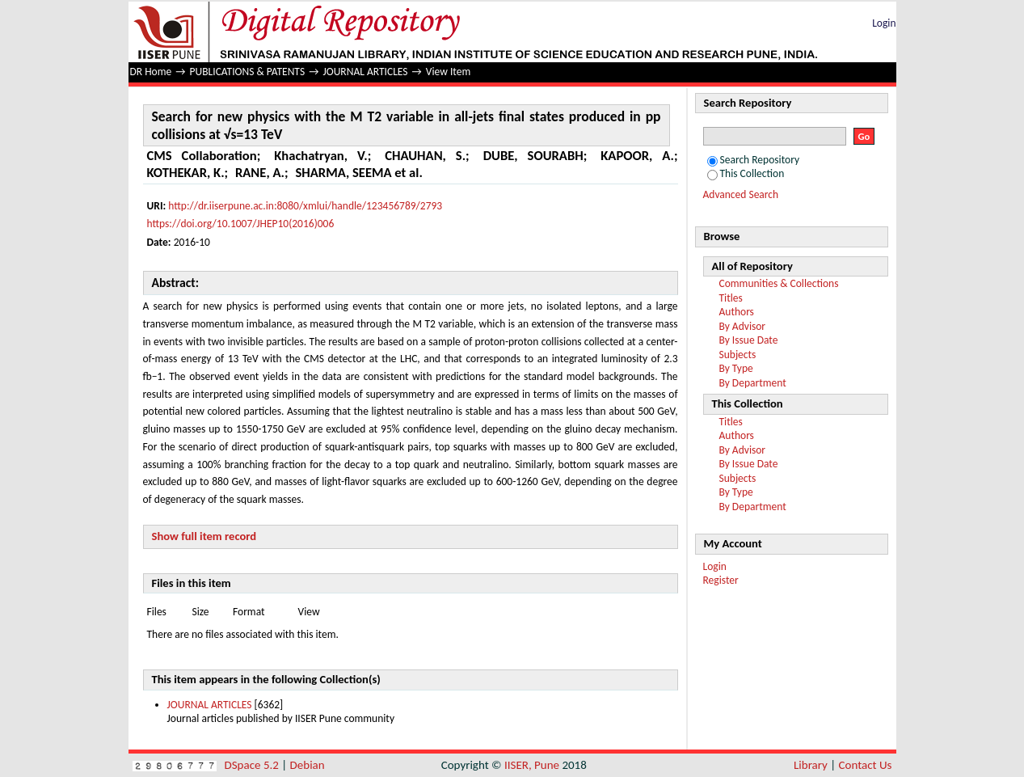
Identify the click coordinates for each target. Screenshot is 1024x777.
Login (883, 23)
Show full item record (204, 536)
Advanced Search (741, 194)
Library (811, 765)
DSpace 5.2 (253, 765)
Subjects (737, 354)
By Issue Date (748, 340)
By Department (752, 383)
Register (721, 580)
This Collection (746, 173)
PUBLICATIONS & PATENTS (248, 71)
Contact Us (865, 765)
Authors (736, 312)
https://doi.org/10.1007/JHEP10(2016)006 (241, 223)
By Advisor (742, 326)
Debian (307, 765)
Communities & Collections (779, 283)
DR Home (151, 71)
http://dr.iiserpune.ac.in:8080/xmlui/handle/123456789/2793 (305, 206)
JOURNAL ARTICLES (364, 71)
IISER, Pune (531, 765)
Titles (731, 298)
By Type (736, 368)
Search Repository (753, 160)
